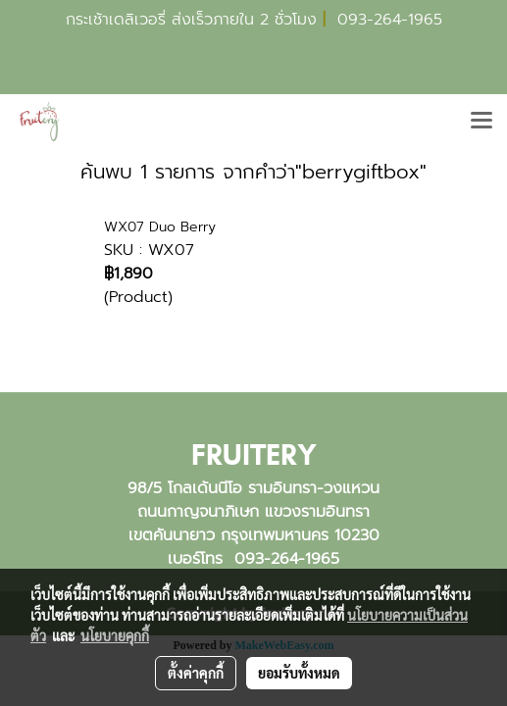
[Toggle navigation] (481, 121)
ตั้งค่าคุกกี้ (196, 672)
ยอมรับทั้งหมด (299, 672)
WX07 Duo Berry (160, 227)
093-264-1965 (389, 19)
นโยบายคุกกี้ (114, 635)
